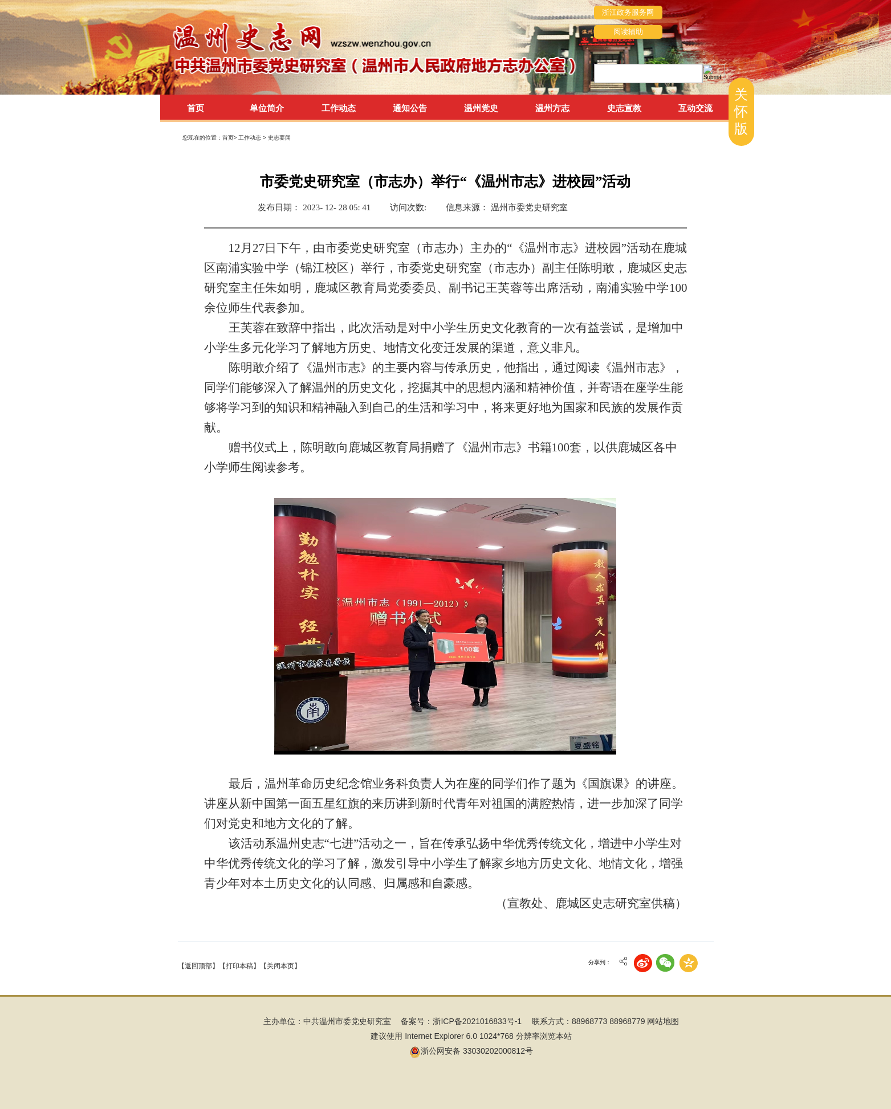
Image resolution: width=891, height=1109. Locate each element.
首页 (195, 108)
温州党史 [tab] (481, 108)
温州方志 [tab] (552, 108)
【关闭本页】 (280, 966)
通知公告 (410, 108)
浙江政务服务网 (628, 12)
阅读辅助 (628, 31)
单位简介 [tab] (267, 108)
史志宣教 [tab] (624, 108)
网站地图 (663, 1021)
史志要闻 (279, 137)
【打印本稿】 (239, 966)
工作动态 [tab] (339, 108)
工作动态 (250, 137)
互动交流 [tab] (695, 108)
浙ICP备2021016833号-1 (477, 1021)
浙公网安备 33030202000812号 (471, 1050)
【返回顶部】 (198, 966)
